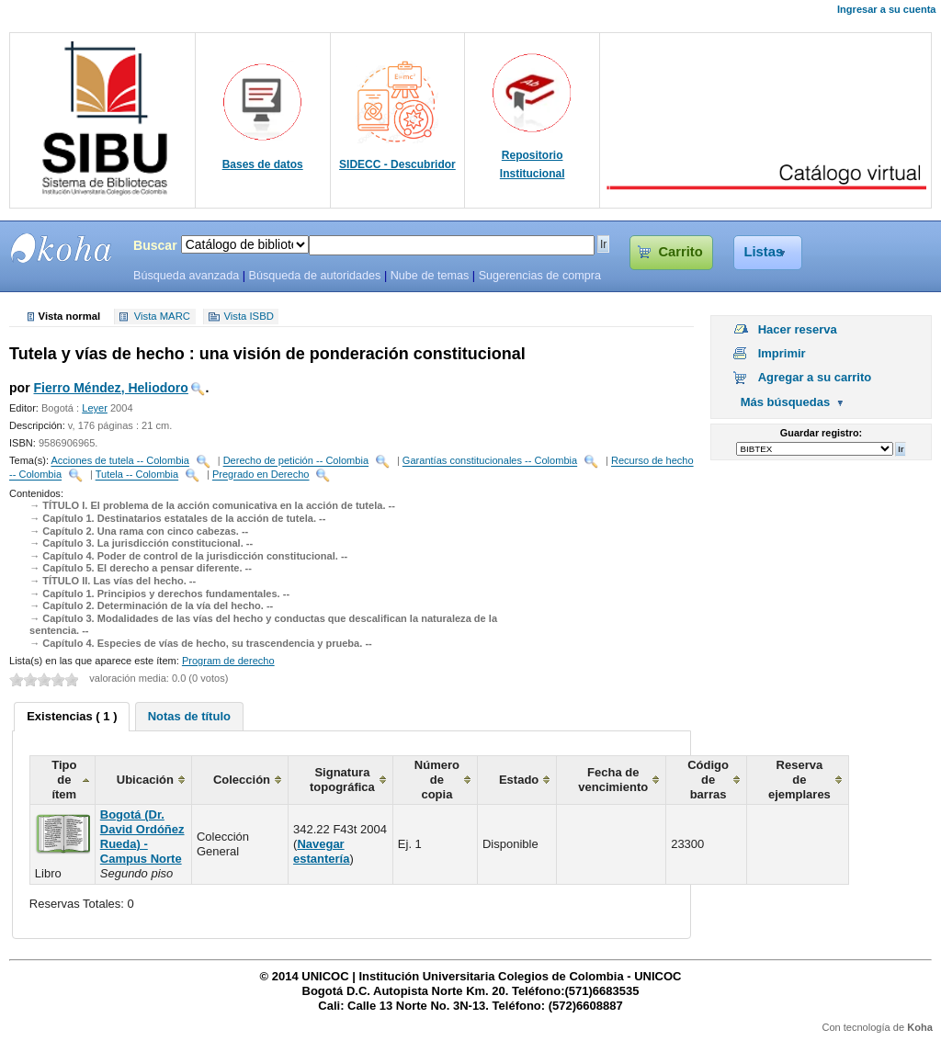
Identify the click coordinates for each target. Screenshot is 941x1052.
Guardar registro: (821, 432)
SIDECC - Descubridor (397, 164)
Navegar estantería (321, 851)
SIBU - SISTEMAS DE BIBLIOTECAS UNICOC (61, 248)
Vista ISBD (248, 316)
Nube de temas (430, 275)
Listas (764, 251)
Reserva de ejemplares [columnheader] (799, 779)
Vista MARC (162, 316)
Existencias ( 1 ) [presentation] (72, 716)
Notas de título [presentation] (189, 716)
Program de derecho (228, 660)
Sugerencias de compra (540, 275)
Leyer (95, 407)
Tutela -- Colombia (137, 475)
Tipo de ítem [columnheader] (63, 779)
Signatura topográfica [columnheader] (342, 779)
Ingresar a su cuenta (886, 9)
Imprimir (782, 353)
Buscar (155, 245)
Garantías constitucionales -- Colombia (489, 461)
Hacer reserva (797, 329)
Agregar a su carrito (815, 377)
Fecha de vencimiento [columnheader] (613, 779)
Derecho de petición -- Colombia (295, 461)
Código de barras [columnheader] (708, 779)
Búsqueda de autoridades (314, 275)
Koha (920, 1027)
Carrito (680, 251)
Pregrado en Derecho (261, 475)
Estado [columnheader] (519, 779)
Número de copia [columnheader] (436, 779)
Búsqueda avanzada (186, 275)
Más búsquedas (786, 402)
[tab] (72, 716)
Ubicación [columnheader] (145, 779)
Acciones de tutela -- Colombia (119, 461)
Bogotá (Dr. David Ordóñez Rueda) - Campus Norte (142, 836)
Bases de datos (262, 164)
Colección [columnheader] (241, 779)
